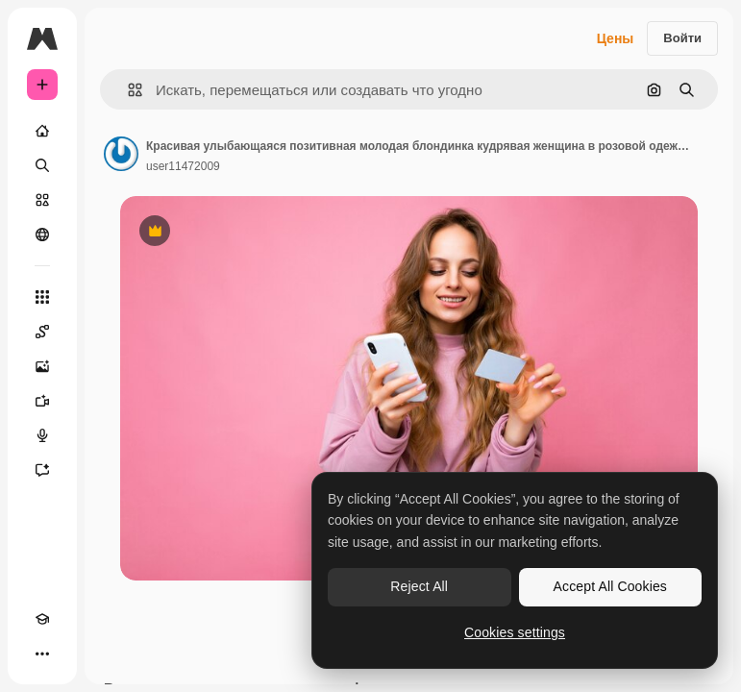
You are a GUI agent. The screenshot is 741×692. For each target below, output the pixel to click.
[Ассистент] (42, 470)
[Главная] (42, 130)
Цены (615, 38)
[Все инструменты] (42, 297)
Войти (682, 38)
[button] (127, 90)
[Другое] (42, 653)
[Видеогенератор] (42, 400)
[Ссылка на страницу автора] (121, 153)
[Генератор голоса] (42, 435)
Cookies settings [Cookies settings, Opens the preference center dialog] (514, 632)
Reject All (419, 586)
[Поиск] (42, 165)
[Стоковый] (42, 200)
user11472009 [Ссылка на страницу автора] (183, 166)
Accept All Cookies (610, 586)
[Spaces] (42, 331)
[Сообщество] (42, 234)
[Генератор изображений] (42, 366)
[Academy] (42, 619)
